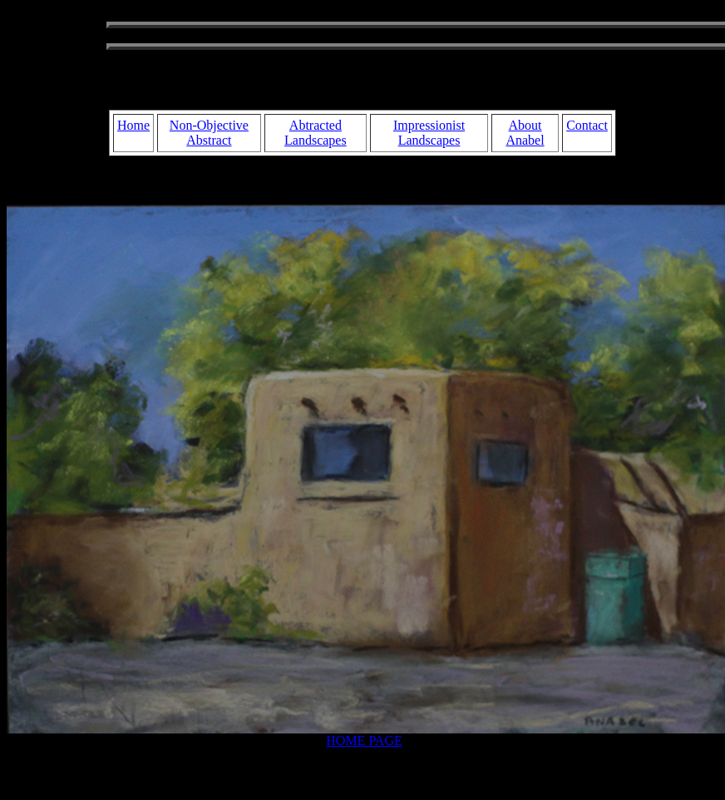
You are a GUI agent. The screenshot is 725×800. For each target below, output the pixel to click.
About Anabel (525, 132)
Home (133, 125)
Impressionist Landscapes (429, 132)
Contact (587, 125)
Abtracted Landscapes (315, 132)
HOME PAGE (364, 740)
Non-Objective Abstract (209, 132)
